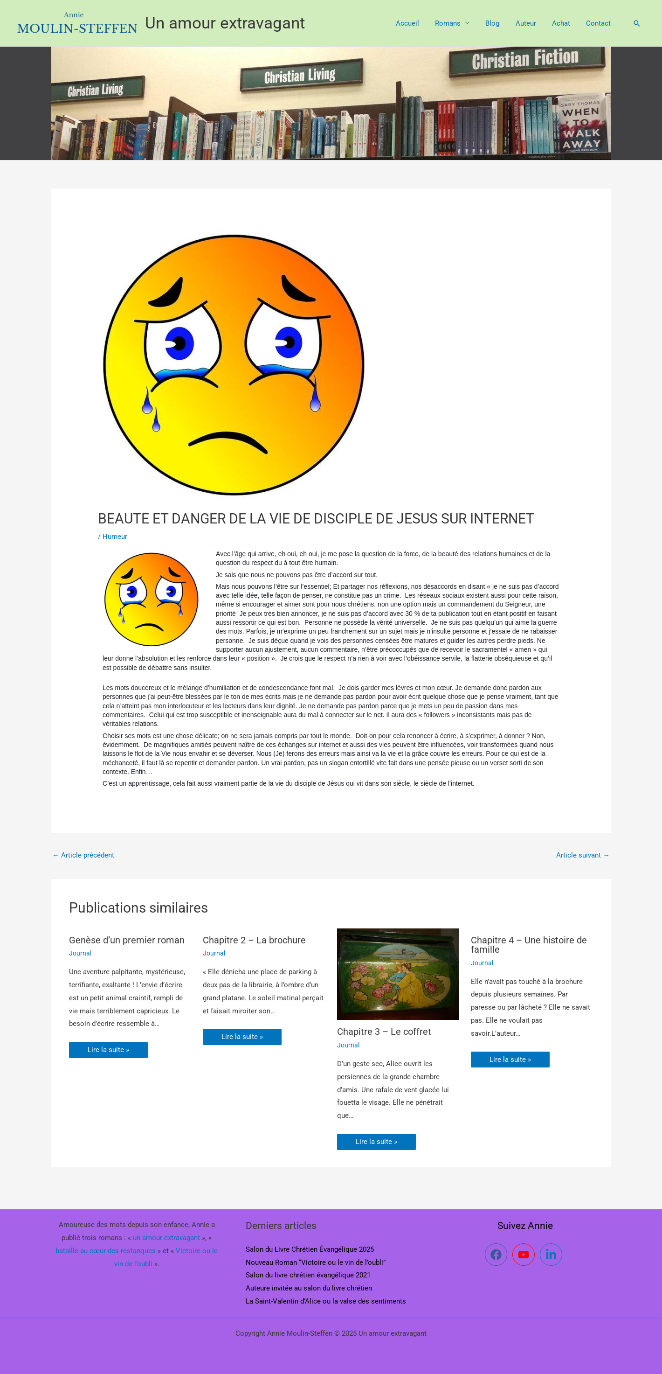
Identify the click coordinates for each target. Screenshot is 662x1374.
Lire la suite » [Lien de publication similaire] (108, 1050)
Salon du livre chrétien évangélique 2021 (308, 1275)
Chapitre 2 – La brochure (254, 940)
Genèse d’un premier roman (127, 940)
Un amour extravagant (225, 23)
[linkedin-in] (552, 1254)
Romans (456, 23)
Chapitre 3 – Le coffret (384, 1032)
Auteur (530, 23)
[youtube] (525, 1254)
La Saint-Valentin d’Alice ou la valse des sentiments (326, 1301)
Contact (599, 23)
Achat (564, 23)
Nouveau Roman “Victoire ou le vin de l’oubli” (316, 1262)
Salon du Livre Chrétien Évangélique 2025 (310, 1249)
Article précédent (83, 855)
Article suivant (583, 855)
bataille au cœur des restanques (105, 1251)
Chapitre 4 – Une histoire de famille (529, 945)
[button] (637, 23)
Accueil (418, 23)
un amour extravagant (166, 1238)
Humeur (115, 536)
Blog (499, 23)
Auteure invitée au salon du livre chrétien (309, 1288)
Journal (80, 953)
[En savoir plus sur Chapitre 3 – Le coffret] (398, 974)
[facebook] (497, 1254)
